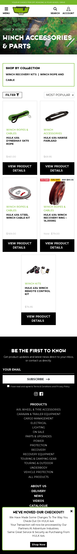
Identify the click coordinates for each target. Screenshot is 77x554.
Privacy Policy (63, 386)
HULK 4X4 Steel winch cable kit (18, 216)
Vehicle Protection (38, 472)
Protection (38, 445)
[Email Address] (38, 369)
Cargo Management (38, 418)
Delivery (38, 491)
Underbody (38, 467)
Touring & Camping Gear (38, 458)
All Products (39, 477)
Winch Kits (33, 283)
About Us (38, 486)
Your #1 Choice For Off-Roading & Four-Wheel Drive (38, 2)
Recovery (38, 449)
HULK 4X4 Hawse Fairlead (55, 139)
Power (38, 440)
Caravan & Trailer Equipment (38, 414)
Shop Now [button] (38, 544)
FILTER (12, 95)
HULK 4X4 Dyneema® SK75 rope (17, 140)
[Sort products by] (59, 95)
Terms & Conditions (42, 386)
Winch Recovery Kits (21, 74)
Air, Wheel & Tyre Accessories (38, 409)
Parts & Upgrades (38, 436)
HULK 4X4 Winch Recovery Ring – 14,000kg (55, 217)
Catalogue (38, 505)
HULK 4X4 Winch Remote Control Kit (37, 290)
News (38, 496)
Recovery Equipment (38, 454)
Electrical (39, 423)
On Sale (38, 432)
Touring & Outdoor (38, 463)
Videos (38, 501)
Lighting (38, 427)
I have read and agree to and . (38, 386)
